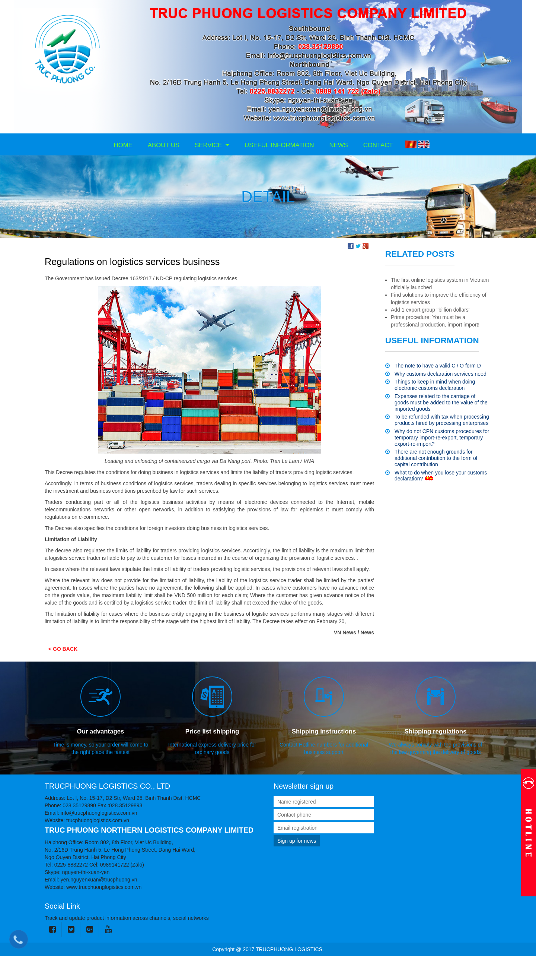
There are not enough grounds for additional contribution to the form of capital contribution (436, 458)
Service (212, 145)
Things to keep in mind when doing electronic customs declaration (435, 385)
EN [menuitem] (424, 144)
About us (163, 145)
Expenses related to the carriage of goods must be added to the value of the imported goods (441, 402)
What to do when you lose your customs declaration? (441, 476)
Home (123, 145)
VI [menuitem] (411, 144)
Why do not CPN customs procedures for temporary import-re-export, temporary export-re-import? (442, 437)
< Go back (62, 649)
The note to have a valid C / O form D (438, 366)
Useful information (279, 145)
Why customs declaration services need (440, 374)
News (338, 145)
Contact (378, 145)
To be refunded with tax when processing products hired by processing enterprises (442, 420)
